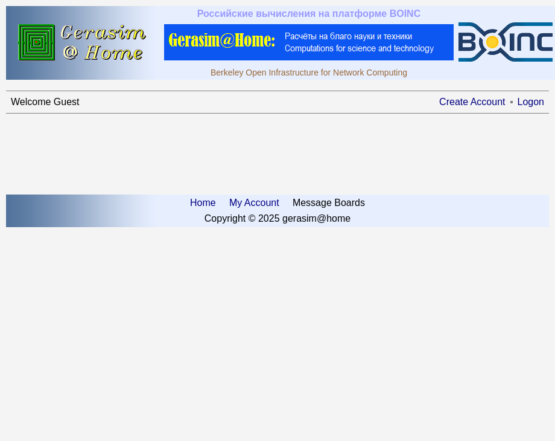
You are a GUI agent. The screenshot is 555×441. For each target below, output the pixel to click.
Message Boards (329, 203)
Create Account (472, 102)
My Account (254, 203)
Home (203, 203)
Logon (531, 102)
